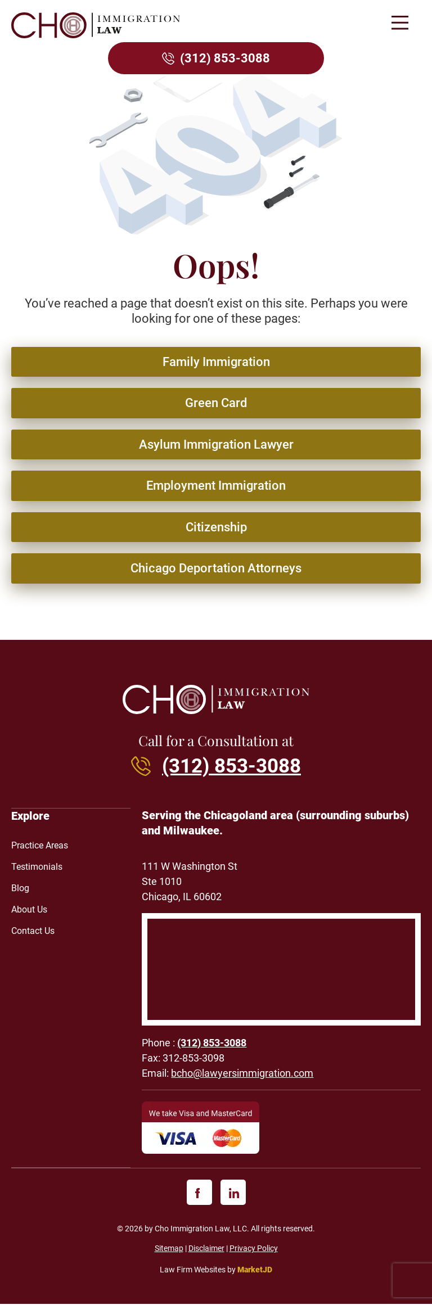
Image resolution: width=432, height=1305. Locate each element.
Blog (20, 888)
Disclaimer (206, 1249)
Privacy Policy (254, 1249)
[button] (399, 24)
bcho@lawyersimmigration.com (242, 1075)
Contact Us (33, 931)
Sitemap (169, 1249)
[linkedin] (233, 1194)
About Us (29, 910)
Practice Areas (39, 846)
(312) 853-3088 (225, 58)
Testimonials (36, 867)
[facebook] (199, 1194)
